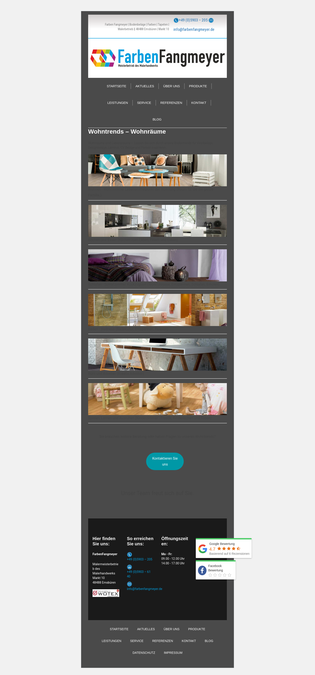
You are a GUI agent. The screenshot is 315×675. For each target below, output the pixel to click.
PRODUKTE (198, 86)
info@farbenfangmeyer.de (193, 29)
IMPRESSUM (173, 652)
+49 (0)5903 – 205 (193, 20)
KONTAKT (198, 103)
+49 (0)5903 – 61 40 (138, 574)
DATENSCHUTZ (144, 652)
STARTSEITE (116, 86)
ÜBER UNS (171, 86)
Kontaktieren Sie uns (165, 461)
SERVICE (144, 103)
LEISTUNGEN (117, 103)
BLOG (156, 119)
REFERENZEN (171, 103)
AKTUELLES (144, 86)
